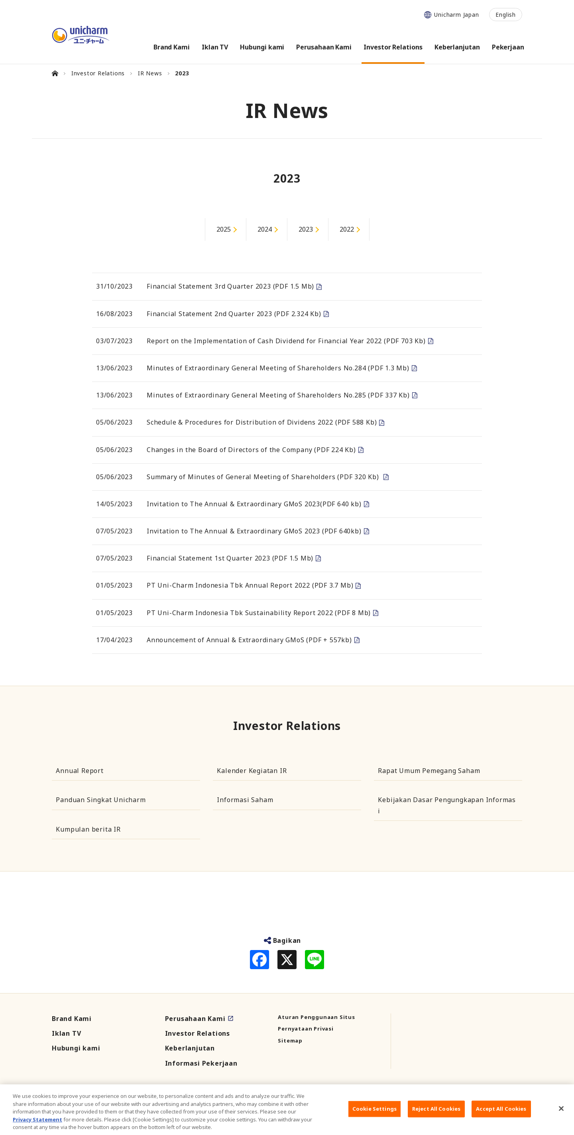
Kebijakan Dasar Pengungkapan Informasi (447, 805)
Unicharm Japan (456, 14)
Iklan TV (66, 1033)
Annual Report (79, 770)
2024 (265, 229)
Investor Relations (197, 1033)
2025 (223, 229)
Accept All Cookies (501, 1117)
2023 (306, 229)
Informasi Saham (245, 799)
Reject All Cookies (436, 1117)
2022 (347, 229)
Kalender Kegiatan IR (252, 770)
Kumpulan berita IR (88, 829)
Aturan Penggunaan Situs (316, 1017)
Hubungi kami (76, 1048)
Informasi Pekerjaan (201, 1063)
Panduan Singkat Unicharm (100, 799)
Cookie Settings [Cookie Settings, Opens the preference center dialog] (374, 1117)
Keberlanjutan (190, 1048)
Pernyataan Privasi (305, 1028)
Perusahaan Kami (195, 1018)
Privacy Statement (37, 1127)
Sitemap (290, 1040)
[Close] (561, 1117)
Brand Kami (72, 1018)
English (505, 14)
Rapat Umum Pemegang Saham (429, 770)
